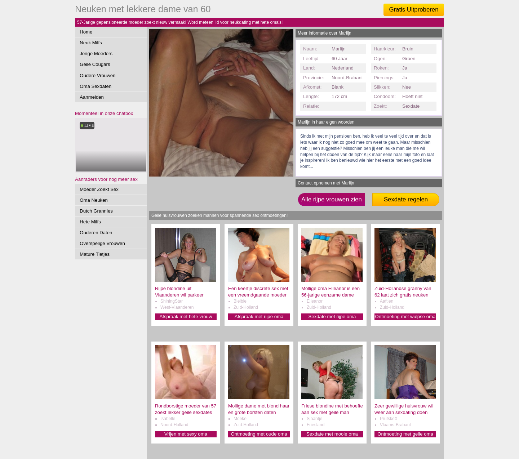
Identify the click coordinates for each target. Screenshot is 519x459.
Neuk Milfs (91, 42)
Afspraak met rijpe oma (259, 316)
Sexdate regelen (406, 199)
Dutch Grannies (96, 211)
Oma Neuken (94, 200)
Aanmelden (92, 97)
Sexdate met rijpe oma (332, 316)
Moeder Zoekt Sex (99, 189)
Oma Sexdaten (95, 86)
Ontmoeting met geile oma (405, 434)
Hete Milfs (90, 221)
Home (86, 32)
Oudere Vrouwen (97, 75)
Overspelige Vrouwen (102, 243)
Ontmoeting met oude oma (259, 434)
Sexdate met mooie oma (332, 434)
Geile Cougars (95, 64)
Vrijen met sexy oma (185, 434)
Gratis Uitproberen (413, 9)
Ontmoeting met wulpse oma (405, 316)
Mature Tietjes (95, 254)
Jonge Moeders (96, 53)
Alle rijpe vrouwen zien (331, 199)
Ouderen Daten (96, 232)
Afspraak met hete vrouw (186, 316)
